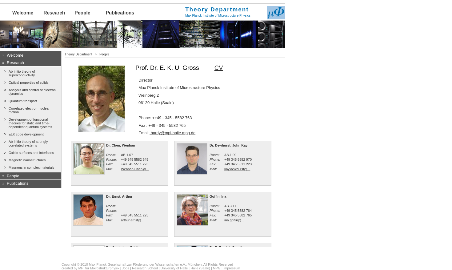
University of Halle (174, 268)
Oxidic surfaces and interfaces (31, 153)
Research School (145, 268)
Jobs (125, 268)
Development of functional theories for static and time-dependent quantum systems (30, 123)
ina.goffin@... (234, 220)
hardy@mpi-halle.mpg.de (172, 133)
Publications (120, 12)
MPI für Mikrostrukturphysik (98, 268)
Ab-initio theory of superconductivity (22, 73)
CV (218, 67)
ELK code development (26, 134)
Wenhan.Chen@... (135, 169)
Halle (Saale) (200, 268)
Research (54, 12)
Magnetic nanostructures (27, 160)
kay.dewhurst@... (237, 169)
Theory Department (78, 54)
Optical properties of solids (29, 82)
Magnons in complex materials (31, 167)
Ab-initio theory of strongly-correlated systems (29, 143)
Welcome (22, 12)
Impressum (231, 268)
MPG (217, 268)
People (82, 12)
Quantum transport (23, 101)
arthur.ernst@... (132, 220)
